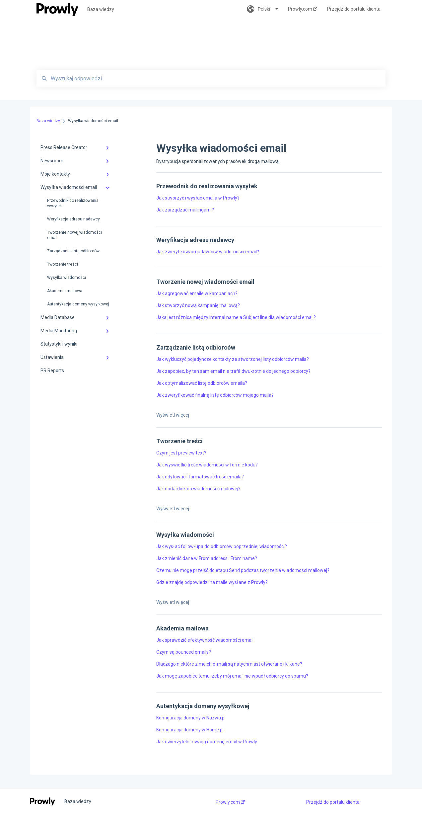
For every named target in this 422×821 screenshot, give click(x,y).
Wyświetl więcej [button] (172, 415)
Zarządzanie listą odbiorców (73, 251)
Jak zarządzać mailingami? (185, 209)
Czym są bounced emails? (183, 652)
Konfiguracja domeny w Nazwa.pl (191, 717)
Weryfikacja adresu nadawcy (73, 219)
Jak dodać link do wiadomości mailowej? (198, 488)
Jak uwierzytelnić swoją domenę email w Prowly (206, 741)
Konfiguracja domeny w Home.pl (190, 729)
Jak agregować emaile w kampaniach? (197, 293)
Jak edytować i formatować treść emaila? (200, 476)
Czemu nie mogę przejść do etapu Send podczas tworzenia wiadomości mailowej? (242, 570)
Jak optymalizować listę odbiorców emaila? (201, 383)
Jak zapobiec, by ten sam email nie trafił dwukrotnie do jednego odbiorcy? (233, 371)
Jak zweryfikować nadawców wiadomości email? (207, 251)
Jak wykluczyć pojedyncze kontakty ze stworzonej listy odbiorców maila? (232, 359)
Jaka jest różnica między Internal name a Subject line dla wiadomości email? (236, 317)
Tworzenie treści (62, 264)
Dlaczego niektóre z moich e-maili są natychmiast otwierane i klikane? (229, 664)
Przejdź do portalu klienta (333, 802)
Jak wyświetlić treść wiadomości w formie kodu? (207, 464)
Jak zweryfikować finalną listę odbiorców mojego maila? (215, 395)
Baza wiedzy (100, 9)
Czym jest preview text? (181, 452)
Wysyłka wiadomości (66, 277)
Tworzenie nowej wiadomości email (74, 235)
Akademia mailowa (64, 290)
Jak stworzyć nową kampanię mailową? (198, 305)
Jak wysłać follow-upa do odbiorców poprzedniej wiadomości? (221, 546)
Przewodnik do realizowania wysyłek (73, 203)
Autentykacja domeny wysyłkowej (78, 304)
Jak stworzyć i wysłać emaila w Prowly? (198, 198)
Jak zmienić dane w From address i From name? (206, 558)
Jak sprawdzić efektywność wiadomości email (204, 640)
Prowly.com (230, 802)
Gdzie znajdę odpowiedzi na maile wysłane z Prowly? (212, 582)
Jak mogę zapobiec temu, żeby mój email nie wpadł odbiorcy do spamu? (232, 676)
